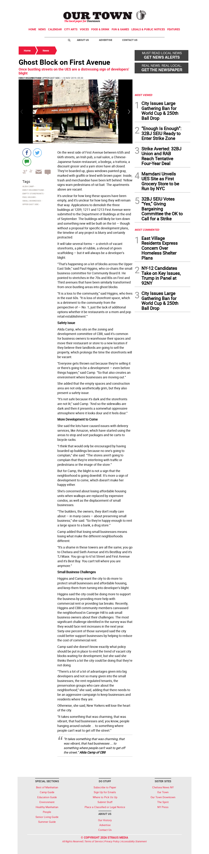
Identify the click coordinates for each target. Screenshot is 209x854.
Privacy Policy (112, 841)
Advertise (105, 40)
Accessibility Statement (134, 841)
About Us (83, 40)
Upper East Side (51, 77)
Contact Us (129, 40)
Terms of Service (94, 841)
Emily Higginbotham (30, 77)
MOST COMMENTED (147, 229)
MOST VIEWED (143, 95)
